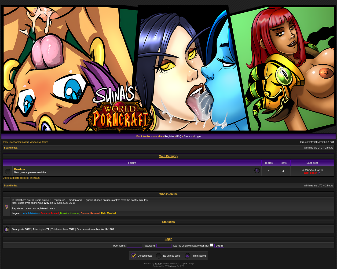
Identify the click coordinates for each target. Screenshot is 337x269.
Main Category (168, 156)
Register (169, 136)
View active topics (39, 142)
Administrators (31, 213)
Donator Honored (69, 213)
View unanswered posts (15, 142)
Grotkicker (310, 172)
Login (197, 136)
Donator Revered (90, 213)
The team (35, 178)
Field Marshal (108, 213)
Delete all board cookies (15, 178)
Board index (11, 147)
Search (188, 136)
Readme (19, 169)
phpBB (158, 263)
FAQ (179, 136)
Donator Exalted (50, 213)
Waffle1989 (107, 229)
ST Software (170, 266)
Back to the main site (149, 136)
